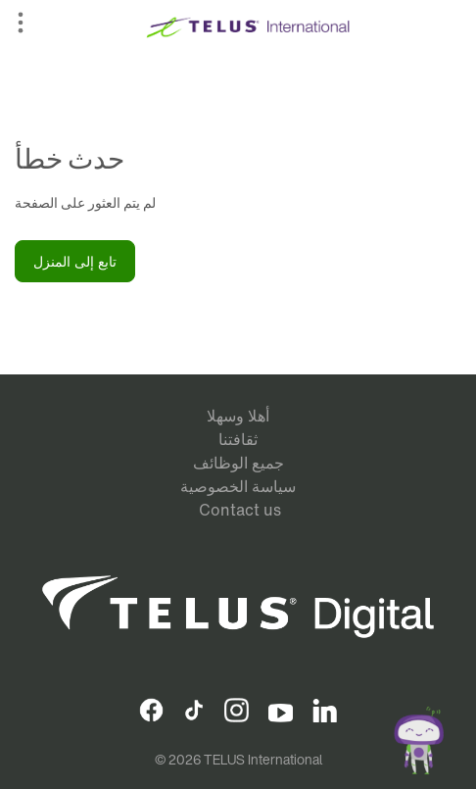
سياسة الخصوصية (238, 486)
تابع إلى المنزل (75, 261)
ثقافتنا (238, 439)
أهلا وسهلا (238, 415)
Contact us (240, 509)
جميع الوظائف (238, 462)
